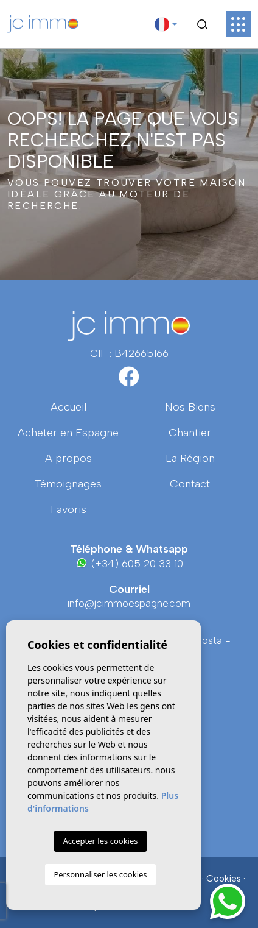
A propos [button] (68, 458)
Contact (190, 484)
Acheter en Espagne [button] (68, 432)
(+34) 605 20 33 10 (129, 563)
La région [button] (190, 458)
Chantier (190, 432)
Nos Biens (190, 407)
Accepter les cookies (100, 840)
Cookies (223, 878)
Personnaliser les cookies (100, 874)
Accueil (68, 407)
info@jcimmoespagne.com (129, 603)
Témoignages (68, 484)
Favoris (68, 509)
